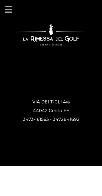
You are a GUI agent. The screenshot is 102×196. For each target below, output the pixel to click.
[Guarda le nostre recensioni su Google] (34, 141)
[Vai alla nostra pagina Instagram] (11, 141)
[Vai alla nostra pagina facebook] (21, 141)
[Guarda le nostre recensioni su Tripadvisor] (28, 141)
